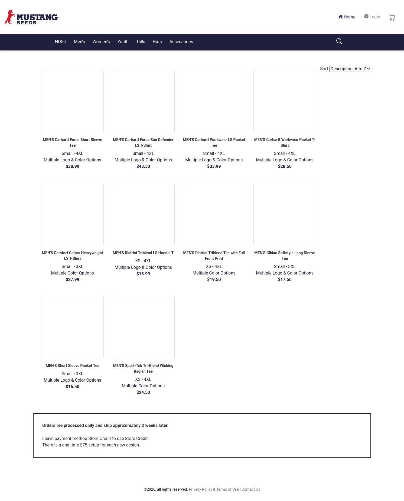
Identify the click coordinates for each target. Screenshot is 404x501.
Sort (324, 68)
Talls (140, 41)
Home (348, 17)
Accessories (181, 41)
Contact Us (251, 489)
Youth (123, 41)
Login (372, 16)
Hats (157, 41)
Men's (79, 41)
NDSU (60, 41)
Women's (101, 41)
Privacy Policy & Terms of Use (214, 489)
